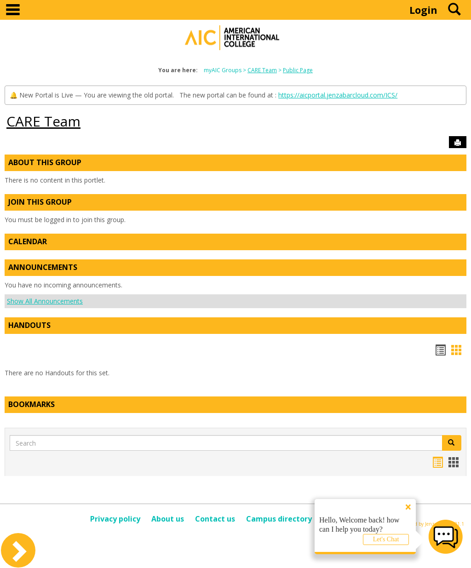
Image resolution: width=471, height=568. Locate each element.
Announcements (42, 267)
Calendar (27, 241)
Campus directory (279, 519)
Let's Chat (386, 539)
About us (167, 519)
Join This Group (40, 202)
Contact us (215, 519)
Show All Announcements (45, 301)
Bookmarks (31, 404)
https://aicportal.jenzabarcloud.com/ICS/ (337, 95)
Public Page (298, 70)
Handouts (29, 325)
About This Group (44, 162)
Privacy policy (115, 519)
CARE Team (262, 70)
